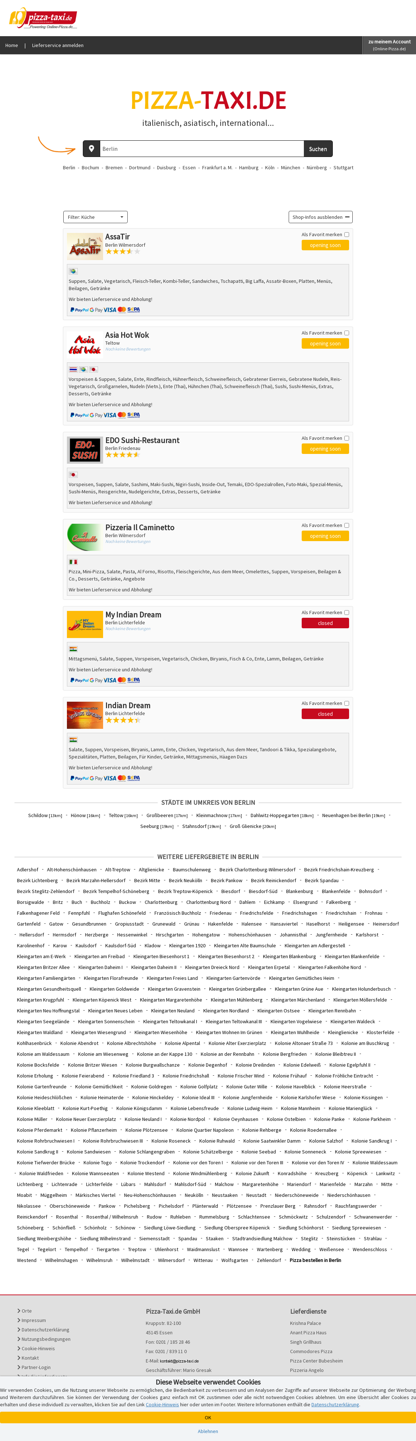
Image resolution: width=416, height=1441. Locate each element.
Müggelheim (54, 1195)
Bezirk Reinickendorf (273, 880)
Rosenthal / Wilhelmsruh (112, 1216)
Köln (270, 167)
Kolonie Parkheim (372, 1119)
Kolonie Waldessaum (375, 1162)
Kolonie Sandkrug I (372, 1141)
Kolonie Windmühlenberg (200, 1173)
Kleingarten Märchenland (298, 999)
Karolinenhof (30, 945)
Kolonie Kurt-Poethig (85, 1108)
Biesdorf (230, 891)
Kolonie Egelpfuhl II (350, 1065)
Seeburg (157, 826)
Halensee (252, 924)
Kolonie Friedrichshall (186, 1075)
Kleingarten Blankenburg (289, 956)
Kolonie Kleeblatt (35, 1108)
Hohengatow (206, 934)
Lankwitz (385, 1173)
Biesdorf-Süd (263, 891)
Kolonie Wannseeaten (95, 1173)
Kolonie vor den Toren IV (318, 1162)
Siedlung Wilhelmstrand (105, 1238)
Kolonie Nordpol (187, 1119)
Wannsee (238, 1249)
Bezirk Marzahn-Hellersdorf (96, 880)
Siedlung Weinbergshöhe (44, 1238)
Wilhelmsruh (99, 1260)
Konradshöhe (292, 1173)
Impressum (31, 1320)
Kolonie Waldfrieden (41, 1173)
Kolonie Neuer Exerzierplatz (86, 1119)
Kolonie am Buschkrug (365, 1043)
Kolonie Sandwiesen (89, 1151)
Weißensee (331, 1249)
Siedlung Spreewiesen (356, 1227)
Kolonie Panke (329, 1119)
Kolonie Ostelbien (286, 1119)
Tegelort (47, 1249)
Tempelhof (76, 1249)
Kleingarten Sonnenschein (106, 1021)
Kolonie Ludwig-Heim (250, 1108)
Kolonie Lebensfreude (195, 1108)
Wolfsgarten (234, 1260)
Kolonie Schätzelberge (208, 1151)
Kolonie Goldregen (151, 1086)
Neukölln (194, 1195)
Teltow (123, 815)
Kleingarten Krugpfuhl (40, 999)
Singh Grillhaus (306, 1342)
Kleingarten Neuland (173, 1010)
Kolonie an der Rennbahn (227, 1054)
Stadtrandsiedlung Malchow (262, 1238)
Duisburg (166, 167)
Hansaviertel (284, 924)
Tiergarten (108, 1249)
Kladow (153, 945)
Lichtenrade (64, 1184)
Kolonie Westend (146, 1173)
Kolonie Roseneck (171, 1141)
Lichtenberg (30, 1184)
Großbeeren (167, 815)
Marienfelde (333, 1184)
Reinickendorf (32, 1216)
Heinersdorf (386, 924)
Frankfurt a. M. (217, 167)
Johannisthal (293, 934)
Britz (58, 902)
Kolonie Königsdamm (139, 1108)
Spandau (187, 1238)
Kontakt (28, 1358)
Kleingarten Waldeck (353, 1021)
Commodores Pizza (311, 1351)
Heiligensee (351, 924)
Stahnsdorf (201, 826)
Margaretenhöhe (260, 1184)
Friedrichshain (341, 913)
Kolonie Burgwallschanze (153, 1065)
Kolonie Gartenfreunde (42, 1086)
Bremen (114, 167)
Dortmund (139, 167)
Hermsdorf (64, 934)
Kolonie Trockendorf (142, 1162)
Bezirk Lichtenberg (37, 880)
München (290, 167)
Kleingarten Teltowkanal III (234, 1021)
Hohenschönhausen (250, 934)
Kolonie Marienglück (350, 1108)
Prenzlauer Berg (278, 1206)
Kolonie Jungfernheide (247, 1097)
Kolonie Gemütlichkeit (99, 1086)
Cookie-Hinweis (36, 1348)
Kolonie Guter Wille (246, 1086)
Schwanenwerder (373, 1216)
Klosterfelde (380, 1032)
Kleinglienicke (343, 1032)
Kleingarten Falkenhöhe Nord (329, 967)
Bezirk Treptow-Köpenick (185, 891)
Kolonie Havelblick (295, 1086)
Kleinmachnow (219, 815)
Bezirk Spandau (322, 880)
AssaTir (117, 236)
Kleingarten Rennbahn (332, 1010)
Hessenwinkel (132, 934)
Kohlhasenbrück (34, 1043)
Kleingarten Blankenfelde (352, 956)
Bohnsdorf (370, 891)
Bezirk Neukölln (185, 880)
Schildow (45, 815)
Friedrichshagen (299, 913)
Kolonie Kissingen (363, 1097)
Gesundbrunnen (89, 924)
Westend (27, 1260)
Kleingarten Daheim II (154, 967)
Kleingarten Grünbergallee (237, 989)
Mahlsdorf (155, 1184)
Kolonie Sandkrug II (37, 1151)
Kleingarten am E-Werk (41, 956)
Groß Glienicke (253, 826)
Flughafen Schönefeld (122, 913)
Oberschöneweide (70, 1206)
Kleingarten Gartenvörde (233, 978)
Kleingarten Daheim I (100, 967)
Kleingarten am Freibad (100, 956)
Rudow (154, 1216)
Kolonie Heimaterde (102, 1097)
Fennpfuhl (79, 913)
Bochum (90, 167)
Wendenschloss (370, 1249)
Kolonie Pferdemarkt (39, 1130)
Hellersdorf (32, 934)
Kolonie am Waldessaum (43, 1054)
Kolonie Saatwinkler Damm (272, 1141)
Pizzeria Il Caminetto (139, 527)
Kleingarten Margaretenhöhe (171, 999)
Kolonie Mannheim (300, 1108)
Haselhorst (318, 924)
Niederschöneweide (297, 1195)
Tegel (23, 1249)
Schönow (125, 1227)
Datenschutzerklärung (43, 1329)
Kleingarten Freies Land (172, 978)
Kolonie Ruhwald (217, 1141)
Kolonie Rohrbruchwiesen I (46, 1141)
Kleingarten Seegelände (43, 1021)
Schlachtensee (254, 1216)
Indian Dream (127, 705)
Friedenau (221, 913)
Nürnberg (317, 167)
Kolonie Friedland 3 (133, 1075)
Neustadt (256, 1195)
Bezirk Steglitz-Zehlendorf (46, 891)
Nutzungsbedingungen (44, 1339)
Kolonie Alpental (182, 1043)
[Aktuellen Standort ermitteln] (91, 148)
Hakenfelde (220, 924)
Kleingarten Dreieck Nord (212, 967)
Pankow (107, 1206)
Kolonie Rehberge (261, 1130)
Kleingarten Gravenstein (174, 989)
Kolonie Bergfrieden (285, 1054)
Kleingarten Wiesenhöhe (161, 1032)
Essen (189, 167)
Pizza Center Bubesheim (316, 1360)
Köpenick (357, 1173)
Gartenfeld (29, 924)
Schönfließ (64, 1227)
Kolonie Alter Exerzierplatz (237, 1043)
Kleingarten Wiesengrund (98, 1032)
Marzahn (364, 1184)
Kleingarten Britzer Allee (43, 967)
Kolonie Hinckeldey (153, 1097)
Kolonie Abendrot (79, 1043)
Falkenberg (338, 902)
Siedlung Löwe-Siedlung (170, 1227)
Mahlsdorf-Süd (190, 1184)
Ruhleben (180, 1216)
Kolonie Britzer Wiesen (92, 1065)
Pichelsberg (137, 1206)
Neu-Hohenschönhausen (150, 1195)
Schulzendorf (331, 1216)
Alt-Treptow (117, 869)
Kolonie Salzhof (326, 1141)
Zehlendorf (269, 1260)
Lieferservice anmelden (58, 45)
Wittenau (203, 1260)
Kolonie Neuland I (143, 1119)
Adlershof (27, 869)
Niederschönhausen (348, 1195)
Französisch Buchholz (177, 913)
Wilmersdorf (171, 1260)
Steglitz (309, 1238)
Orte (24, 1311)
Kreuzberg (327, 1173)
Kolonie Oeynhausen (236, 1119)
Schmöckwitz (293, 1216)
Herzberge (97, 934)
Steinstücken (341, 1238)
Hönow (85, 815)
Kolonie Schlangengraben (147, 1151)
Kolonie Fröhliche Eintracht (344, 1075)
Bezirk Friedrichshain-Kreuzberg (339, 869)
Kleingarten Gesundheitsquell (49, 989)
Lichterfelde (99, 1184)
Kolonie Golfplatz (199, 1086)
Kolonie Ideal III (198, 1097)
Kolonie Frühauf (290, 1075)
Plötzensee (239, 1206)
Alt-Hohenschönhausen (72, 869)
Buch (77, 902)
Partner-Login (34, 1367)
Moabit (24, 1195)
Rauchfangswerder (356, 1206)
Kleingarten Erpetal (269, 967)
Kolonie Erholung (35, 1075)
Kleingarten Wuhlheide (295, 1032)
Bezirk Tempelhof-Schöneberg (116, 891)
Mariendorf (299, 1184)
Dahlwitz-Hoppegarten (282, 815)
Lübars (128, 1184)
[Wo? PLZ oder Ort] (202, 148)
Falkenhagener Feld (38, 913)
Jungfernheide (331, 934)
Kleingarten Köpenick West (102, 999)
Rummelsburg (214, 1216)
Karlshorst (367, 934)
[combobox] (95, 217)
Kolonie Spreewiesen (358, 1151)
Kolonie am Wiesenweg (103, 1054)
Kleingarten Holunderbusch (361, 989)
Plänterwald (205, 1206)
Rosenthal (67, 1216)
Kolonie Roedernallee (313, 1130)
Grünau (191, 924)
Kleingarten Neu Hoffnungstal (48, 1010)
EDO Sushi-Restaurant (142, 440)
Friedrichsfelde (256, 913)
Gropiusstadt (129, 924)
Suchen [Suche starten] (318, 148)
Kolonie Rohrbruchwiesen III (113, 1141)
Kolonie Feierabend (83, 1075)
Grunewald (163, 924)
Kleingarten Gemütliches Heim (301, 978)
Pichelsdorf (171, 1206)
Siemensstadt (154, 1238)
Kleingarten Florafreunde (111, 978)
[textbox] (93, 217)
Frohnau (373, 913)
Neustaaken (225, 1195)
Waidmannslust (203, 1249)
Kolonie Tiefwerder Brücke (46, 1162)
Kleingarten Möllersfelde (360, 999)
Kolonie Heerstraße (345, 1086)
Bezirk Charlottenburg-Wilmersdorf (258, 869)
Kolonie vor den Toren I (198, 1162)
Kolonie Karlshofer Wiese (308, 1097)
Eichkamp (274, 902)
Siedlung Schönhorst (301, 1227)
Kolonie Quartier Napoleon (205, 1130)
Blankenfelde (336, 891)
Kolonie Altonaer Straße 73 (304, 1043)
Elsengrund (305, 902)
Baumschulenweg (192, 869)
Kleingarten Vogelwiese (296, 1021)
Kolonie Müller (32, 1119)
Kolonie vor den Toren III (257, 1162)
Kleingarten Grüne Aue (299, 989)
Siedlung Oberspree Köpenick (237, 1227)
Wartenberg (270, 1249)
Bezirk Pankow (226, 880)
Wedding (301, 1249)
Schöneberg (30, 1227)
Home (11, 45)
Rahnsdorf (315, 1206)
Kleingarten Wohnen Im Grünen (229, 1032)
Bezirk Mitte (147, 880)
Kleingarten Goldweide (114, 989)
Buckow (127, 902)
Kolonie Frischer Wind (241, 1075)
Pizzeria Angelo (307, 1370)
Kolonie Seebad (259, 1151)
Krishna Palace (305, 1323)
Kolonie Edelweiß (302, 1065)
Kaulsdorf (86, 945)
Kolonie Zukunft (252, 1173)
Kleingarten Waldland (40, 1032)
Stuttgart (343, 167)
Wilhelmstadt (135, 1260)
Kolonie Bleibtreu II (335, 1054)
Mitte (386, 1184)
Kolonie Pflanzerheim (94, 1130)
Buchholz (100, 902)
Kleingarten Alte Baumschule (245, 945)
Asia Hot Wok (127, 335)
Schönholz (95, 1227)
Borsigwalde (30, 902)
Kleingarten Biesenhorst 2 (226, 956)
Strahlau (373, 1238)
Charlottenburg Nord (208, 902)
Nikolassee (29, 1206)
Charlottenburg (161, 902)
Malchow (224, 1184)
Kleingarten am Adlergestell (315, 945)
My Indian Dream (133, 614)
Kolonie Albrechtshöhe (131, 1043)
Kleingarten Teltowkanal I (170, 1021)
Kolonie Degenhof (207, 1065)
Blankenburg (299, 891)
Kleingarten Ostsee (279, 1010)
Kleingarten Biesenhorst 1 (161, 956)
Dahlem (247, 902)
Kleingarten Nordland (226, 1010)
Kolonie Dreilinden (255, 1065)
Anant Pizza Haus (308, 1332)
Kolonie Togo (98, 1162)
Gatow (56, 924)
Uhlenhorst (166, 1249)
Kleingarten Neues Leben (115, 1010)
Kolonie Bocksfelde (38, 1065)
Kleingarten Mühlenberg (237, 999)
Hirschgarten (170, 934)
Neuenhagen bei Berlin (353, 815)
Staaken (215, 1238)
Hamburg (249, 167)
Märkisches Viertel (95, 1195)
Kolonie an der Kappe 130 (164, 1054)
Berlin (69, 167)
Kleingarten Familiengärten (46, 978)
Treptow (137, 1249)
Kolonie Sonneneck (305, 1151)
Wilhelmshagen (61, 1260)
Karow (60, 945)
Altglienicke (151, 869)
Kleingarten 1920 (187, 945)
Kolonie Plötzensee (147, 1130)
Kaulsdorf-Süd (120, 945)
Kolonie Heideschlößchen (44, 1097)
